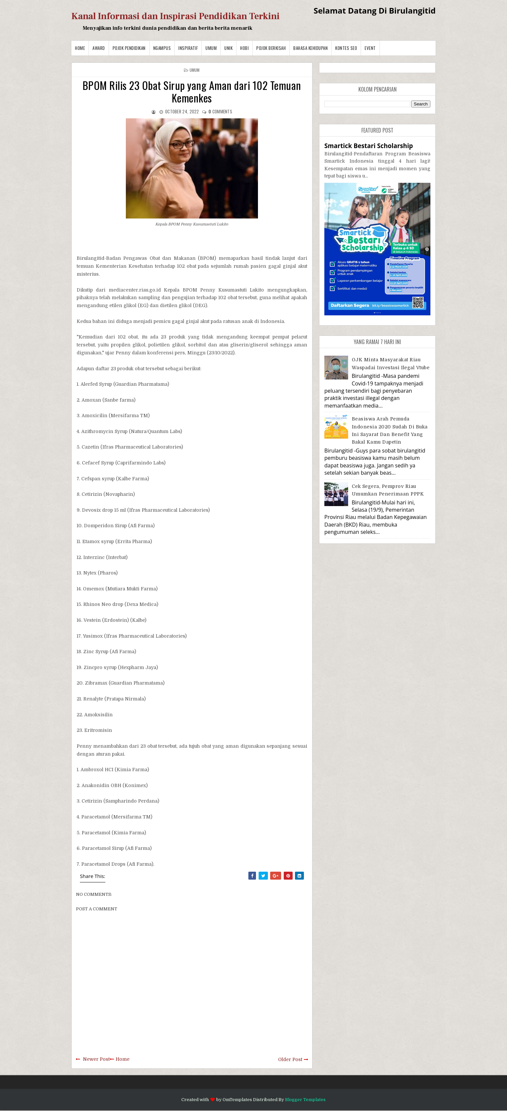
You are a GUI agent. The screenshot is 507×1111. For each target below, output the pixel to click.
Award (98, 48)
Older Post (290, 1059)
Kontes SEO (346, 48)
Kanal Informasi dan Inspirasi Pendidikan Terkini (175, 16)
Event (370, 48)
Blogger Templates (305, 1099)
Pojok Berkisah (271, 48)
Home (80, 48)
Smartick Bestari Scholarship (368, 145)
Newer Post (96, 1059)
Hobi (244, 48)
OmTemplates (237, 1099)
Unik (228, 48)
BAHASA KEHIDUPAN (310, 48)
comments (220, 111)
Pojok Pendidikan (129, 48)
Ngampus (162, 48)
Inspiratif (188, 48)
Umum (211, 48)
